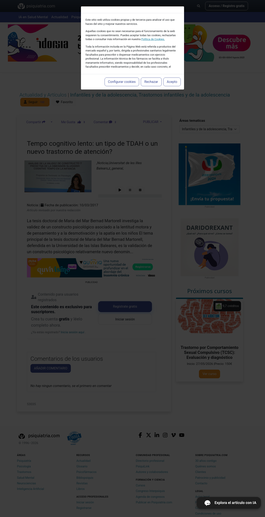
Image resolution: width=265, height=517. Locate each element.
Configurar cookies (122, 82)
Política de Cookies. (153, 39)
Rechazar (151, 82)
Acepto (172, 82)
